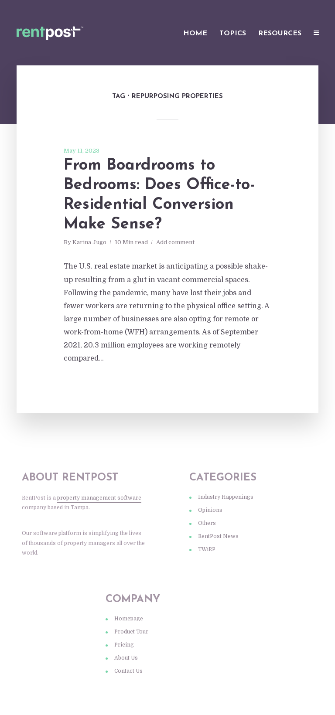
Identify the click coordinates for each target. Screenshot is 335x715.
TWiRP (206, 549)
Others (207, 523)
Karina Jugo (89, 242)
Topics (232, 33)
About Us (126, 658)
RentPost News (218, 536)
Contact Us (128, 671)
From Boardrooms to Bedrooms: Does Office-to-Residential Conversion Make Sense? (159, 195)
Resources (279, 33)
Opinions (210, 510)
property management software (99, 498)
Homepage (128, 619)
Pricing (124, 645)
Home (195, 33)
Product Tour (131, 632)
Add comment (175, 242)
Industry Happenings (225, 497)
